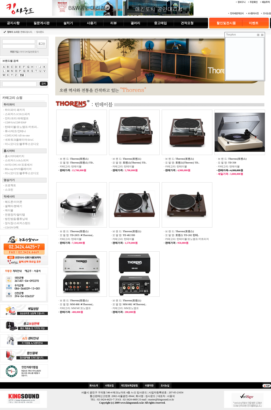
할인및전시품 (226, 23)
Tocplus (231, 34)
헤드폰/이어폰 (12, 201)
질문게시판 (42, 23)
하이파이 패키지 (14, 109)
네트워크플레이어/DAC (18, 139)
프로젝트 (9, 185)
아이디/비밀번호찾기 (29, 51)
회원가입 (14, 51)
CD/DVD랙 (11, 227)
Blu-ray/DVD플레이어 (17, 169)
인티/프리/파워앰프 (16, 118)
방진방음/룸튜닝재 (15, 218)
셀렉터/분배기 (12, 206)
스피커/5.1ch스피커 (16, 160)
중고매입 (160, 23)
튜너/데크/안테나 (14, 131)
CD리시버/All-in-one (16, 135)
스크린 (8, 189)
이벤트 (253, 23)
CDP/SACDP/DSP (14, 122)
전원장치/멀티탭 (14, 214)
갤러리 (135, 23)
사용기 (91, 23)
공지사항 (13, 23)
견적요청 (187, 23)
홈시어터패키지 (13, 156)
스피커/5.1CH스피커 (16, 114)
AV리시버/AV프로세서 (17, 164)
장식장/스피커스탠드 (17, 223)
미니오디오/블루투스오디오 (21, 144)
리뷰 (113, 23)
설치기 (68, 23)
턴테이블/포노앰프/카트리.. (20, 126)
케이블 (8, 210)
